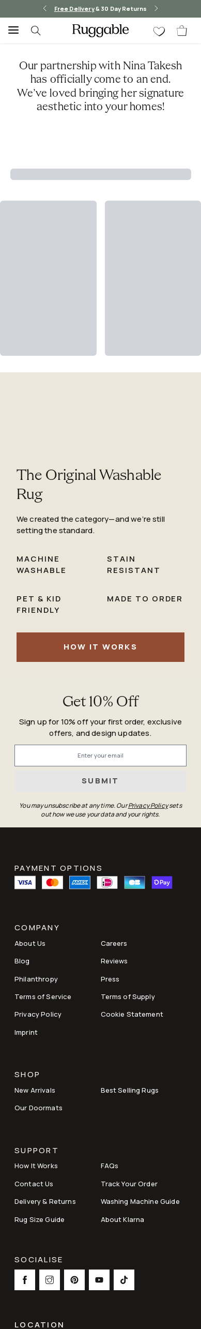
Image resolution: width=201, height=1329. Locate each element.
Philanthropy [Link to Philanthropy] (36, 979)
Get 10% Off (101, 702)
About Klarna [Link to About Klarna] (123, 1219)
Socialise (38, 1260)
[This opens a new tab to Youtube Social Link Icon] (99, 1280)
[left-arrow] (45, 8)
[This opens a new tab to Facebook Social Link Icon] (24, 1280)
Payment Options (58, 867)
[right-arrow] (156, 8)
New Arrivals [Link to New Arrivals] (34, 1090)
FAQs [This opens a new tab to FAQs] (110, 1165)
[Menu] (10, 30)
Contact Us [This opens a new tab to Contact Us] (34, 1183)
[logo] (100, 30)
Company (37, 928)
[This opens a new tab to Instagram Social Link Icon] (49, 1280)
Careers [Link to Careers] (114, 943)
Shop (27, 1075)
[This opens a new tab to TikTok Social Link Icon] (124, 1280)
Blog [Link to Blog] (22, 960)
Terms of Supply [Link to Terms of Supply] (128, 996)
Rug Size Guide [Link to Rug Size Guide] (39, 1219)
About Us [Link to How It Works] (29, 943)
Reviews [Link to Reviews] (114, 960)
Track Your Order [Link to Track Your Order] (129, 1183)
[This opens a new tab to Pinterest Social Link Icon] (74, 1280)
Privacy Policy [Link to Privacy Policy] (37, 1014)
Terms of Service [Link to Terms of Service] (42, 996)
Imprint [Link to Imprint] (26, 1032)
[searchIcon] (41, 30)
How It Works (100, 646)
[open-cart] (182, 30)
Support (36, 1151)
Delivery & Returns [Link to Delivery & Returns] (45, 1201)
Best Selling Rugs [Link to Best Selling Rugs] (130, 1090)
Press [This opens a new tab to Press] (110, 979)
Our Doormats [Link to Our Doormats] (38, 1107)
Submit (100, 780)
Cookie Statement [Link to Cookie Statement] (132, 1014)
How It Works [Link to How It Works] (36, 1165)
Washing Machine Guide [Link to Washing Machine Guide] (140, 1201)
